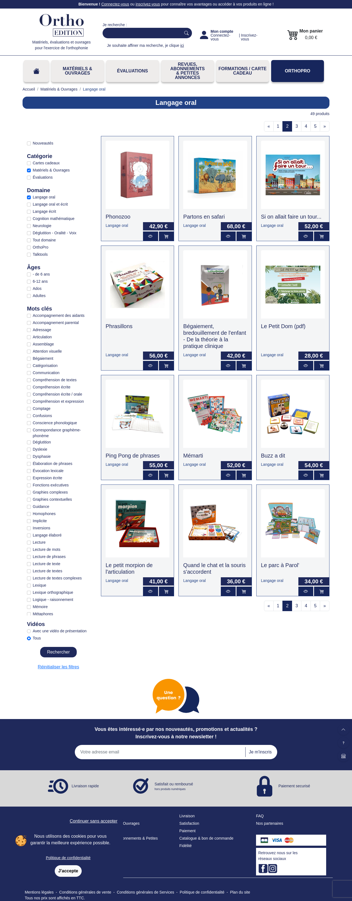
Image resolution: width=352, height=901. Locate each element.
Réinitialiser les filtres (58, 667)
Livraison (187, 816)
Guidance (41, 506)
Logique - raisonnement (53, 599)
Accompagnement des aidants (58, 315)
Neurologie (42, 226)
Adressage (42, 330)
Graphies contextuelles (52, 499)
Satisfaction (189, 823)
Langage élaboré (47, 535)
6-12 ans (40, 281)
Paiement (187, 831)
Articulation (42, 337)
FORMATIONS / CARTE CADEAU (242, 70)
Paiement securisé (294, 786)
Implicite (40, 521)
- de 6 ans (41, 274)
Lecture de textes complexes (57, 578)
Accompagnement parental (56, 322)
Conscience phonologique (55, 423)
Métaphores (43, 614)
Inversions (41, 528)
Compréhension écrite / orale (57, 394)
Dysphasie (42, 456)
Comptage (42, 408)
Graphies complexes (50, 492)
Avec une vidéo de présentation (60, 631)
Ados (37, 288)
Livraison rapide (85, 786)
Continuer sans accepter (93, 821)
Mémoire (40, 607)
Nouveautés (43, 143)
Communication (46, 373)
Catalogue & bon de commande (206, 838)
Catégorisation (45, 365)
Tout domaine (44, 240)
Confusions (42, 415)
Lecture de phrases (49, 556)
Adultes (39, 295)
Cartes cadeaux (46, 163)
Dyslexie (40, 449)
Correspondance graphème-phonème (57, 433)
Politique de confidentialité (68, 858)
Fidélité (185, 845)
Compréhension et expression (58, 401)
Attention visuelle (47, 351)
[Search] (141, 33)
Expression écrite (47, 478)
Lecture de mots (46, 549)
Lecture (39, 542)
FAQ (260, 816)
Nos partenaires (269, 823)
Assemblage (43, 344)
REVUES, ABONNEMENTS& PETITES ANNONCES (187, 71)
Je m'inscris (260, 752)
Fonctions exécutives (51, 485)
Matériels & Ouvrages (77, 70)
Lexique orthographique (53, 592)
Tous (37, 638)
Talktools (40, 254)
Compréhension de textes (55, 380)
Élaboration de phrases (52, 463)
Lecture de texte (46, 564)
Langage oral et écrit (50, 204)
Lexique (39, 585)
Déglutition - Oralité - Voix (54, 233)
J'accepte (68, 871)
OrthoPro (297, 71)
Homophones (44, 513)
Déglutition (42, 442)
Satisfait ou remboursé (174, 786)
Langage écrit (44, 211)
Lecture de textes (47, 571)
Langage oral (44, 197)
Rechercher (58, 652)
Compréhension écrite (51, 387)
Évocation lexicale (48, 471)
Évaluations (132, 71)
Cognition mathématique (54, 218)
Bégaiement (43, 358)
